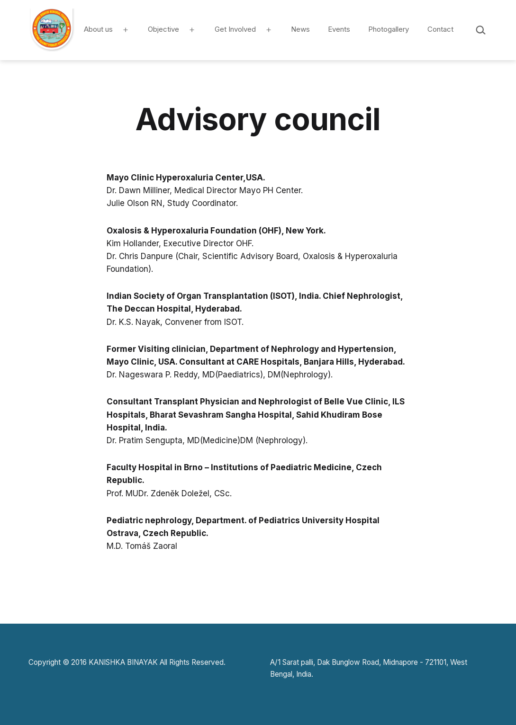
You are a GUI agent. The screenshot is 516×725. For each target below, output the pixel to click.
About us (98, 29)
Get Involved (235, 29)
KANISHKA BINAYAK (123, 662)
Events (339, 29)
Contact (440, 29)
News (300, 29)
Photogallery (388, 29)
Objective (163, 29)
